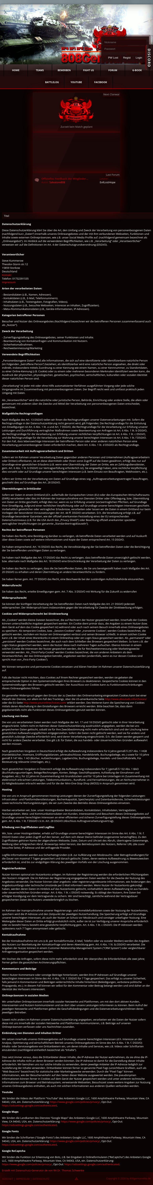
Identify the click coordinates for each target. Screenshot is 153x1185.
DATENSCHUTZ (41, 1179)
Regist (127, 57)
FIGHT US (88, 70)
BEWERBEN (64, 70)
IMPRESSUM (23, 1179)
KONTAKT (7, 1179)
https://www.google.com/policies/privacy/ (75, 1102)
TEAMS (40, 70)
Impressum (9, 282)
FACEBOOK (100, 82)
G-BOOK (137, 70)
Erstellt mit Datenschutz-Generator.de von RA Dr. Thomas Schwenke (43, 1170)
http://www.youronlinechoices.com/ (45, 702)
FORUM (112, 70)
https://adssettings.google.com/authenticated (29, 1105)
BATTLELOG (52, 82)
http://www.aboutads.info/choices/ (126, 699)
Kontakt (6, 275)
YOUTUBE (76, 82)
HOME (16, 70)
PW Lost (113, 57)
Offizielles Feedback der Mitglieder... (64, 178)
